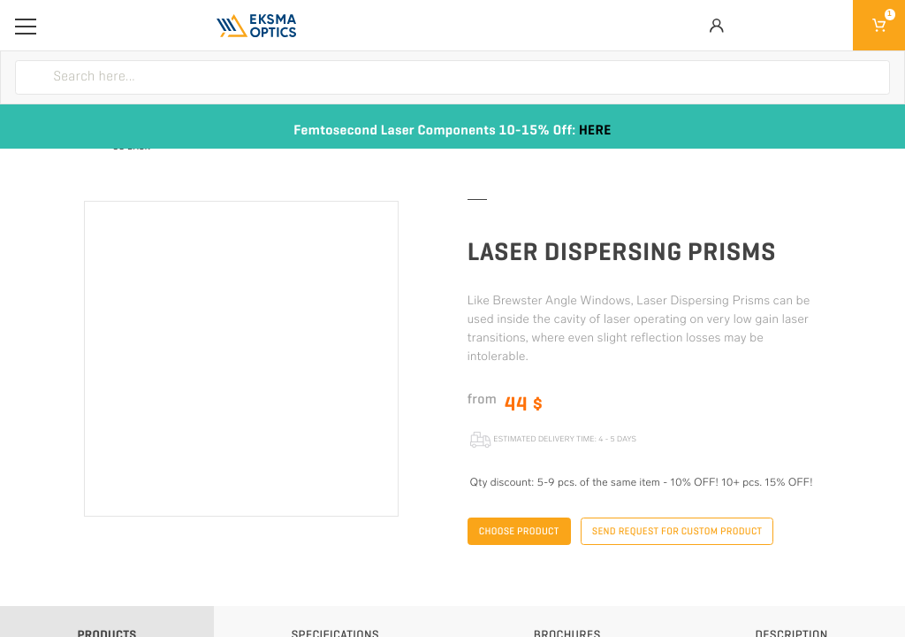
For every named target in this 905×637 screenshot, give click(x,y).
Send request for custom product (677, 532)
